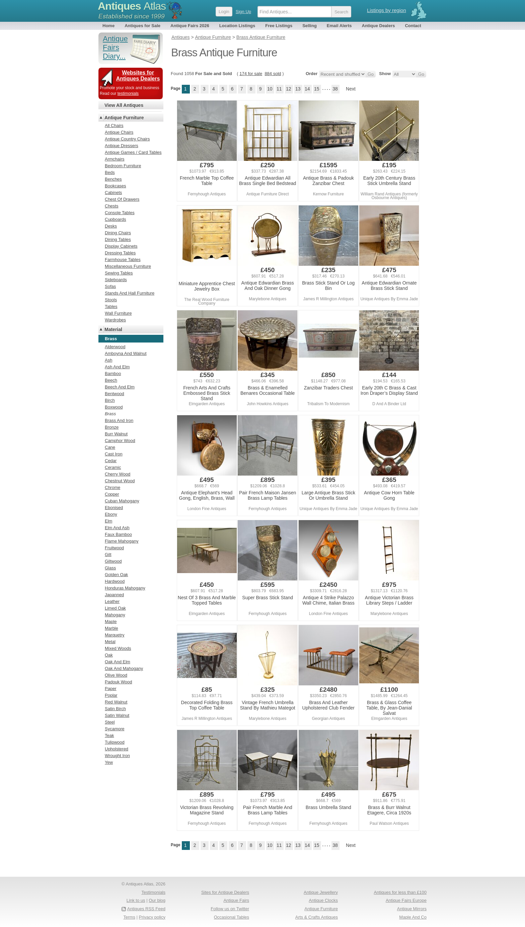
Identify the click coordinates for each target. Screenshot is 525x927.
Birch (110, 400)
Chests (111, 205)
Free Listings (278, 25)
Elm (108, 520)
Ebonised (114, 507)
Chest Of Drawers (122, 199)
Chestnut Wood (120, 480)
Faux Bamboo (118, 534)
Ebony (111, 514)
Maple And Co (413, 917)
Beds (110, 172)
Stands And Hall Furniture (129, 293)
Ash (108, 360)
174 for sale (250, 73)
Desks (111, 226)
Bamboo (113, 373)
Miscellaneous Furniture (128, 266)
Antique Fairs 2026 (189, 25)
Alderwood (115, 346)
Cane (110, 447)
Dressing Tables (120, 252)
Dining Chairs (118, 232)
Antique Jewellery (321, 892)
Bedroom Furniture (123, 165)
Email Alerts (339, 25)
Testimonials (153, 892)
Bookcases (115, 185)
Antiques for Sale (142, 25)
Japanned (114, 594)
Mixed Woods (118, 648)
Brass (110, 413)
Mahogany (115, 614)
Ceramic (113, 467)
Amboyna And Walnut (126, 353)
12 (288, 88)
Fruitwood (114, 547)
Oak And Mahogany (124, 668)
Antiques (132, 6)
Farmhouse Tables (123, 259)
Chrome (112, 487)
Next (351, 88)
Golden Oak (116, 574)
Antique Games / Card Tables (133, 152)
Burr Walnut (116, 433)
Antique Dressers (121, 145)
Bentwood (114, 393)
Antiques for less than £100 (400, 892)
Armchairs (115, 159)
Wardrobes (115, 319)
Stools (111, 299)
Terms (129, 917)
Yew (109, 762)
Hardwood (115, 581)
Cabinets (113, 192)
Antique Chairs (119, 132)
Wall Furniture (118, 313)
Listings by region (386, 10)
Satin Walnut (117, 715)
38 (335, 88)
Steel (110, 722)
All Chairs (114, 125)
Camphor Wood (120, 440)
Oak (109, 655)
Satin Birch (115, 708)
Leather (112, 601)
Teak (109, 735)
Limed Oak (115, 608)
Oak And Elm (117, 661)
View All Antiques (123, 105)
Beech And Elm (120, 386)
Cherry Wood (117, 474)
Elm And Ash (117, 527)
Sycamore (115, 728)
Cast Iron (114, 453)
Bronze (112, 427)
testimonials (128, 93)
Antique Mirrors (412, 908)
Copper (112, 494)
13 (298, 88)
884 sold (273, 73)
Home (108, 25)
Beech (111, 380)
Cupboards (115, 219)
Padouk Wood (118, 681)
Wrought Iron (117, 755)
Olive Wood (116, 675)
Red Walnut (116, 701)
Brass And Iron (119, 420)
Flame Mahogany (121, 541)
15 (316, 88)
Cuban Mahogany (122, 500)
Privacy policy (152, 917)
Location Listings (237, 25)
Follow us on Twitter (230, 908)
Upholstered (116, 748)
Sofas (110, 286)
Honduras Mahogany (125, 588)
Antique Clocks (323, 900)
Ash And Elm (117, 366)
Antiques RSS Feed (146, 908)
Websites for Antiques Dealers (138, 75)
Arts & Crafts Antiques (316, 917)
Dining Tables (118, 239)
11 (279, 88)
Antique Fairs (236, 900)
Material (113, 329)
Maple (111, 621)
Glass (110, 567)
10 (270, 88)
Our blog (157, 900)
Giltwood (113, 561)
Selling (309, 25)
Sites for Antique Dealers (225, 892)
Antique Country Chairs (127, 138)
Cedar (111, 460)
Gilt (108, 554)
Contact (413, 25)
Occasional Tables (231, 917)
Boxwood (114, 407)
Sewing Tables (119, 272)
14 (307, 88)
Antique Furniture (124, 117)
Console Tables (120, 212)
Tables (111, 306)
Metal (110, 641)
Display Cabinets (121, 246)
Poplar (111, 695)
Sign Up (243, 11)
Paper (111, 688)
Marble (111, 628)
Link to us (136, 900)
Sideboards (116, 279)
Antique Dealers (378, 25)
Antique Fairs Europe (406, 900)
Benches (113, 179)
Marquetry (115, 634)
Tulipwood (115, 742)
